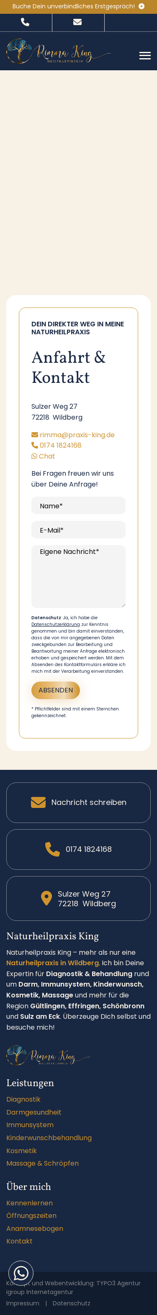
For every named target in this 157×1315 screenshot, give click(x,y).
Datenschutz (71, 1303)
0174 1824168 (56, 445)
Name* (51, 506)
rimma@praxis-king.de (73, 435)
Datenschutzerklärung (55, 624)
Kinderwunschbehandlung (49, 1138)
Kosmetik (21, 1151)
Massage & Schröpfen (42, 1163)
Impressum (22, 1303)
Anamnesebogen (34, 1228)
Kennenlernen (29, 1203)
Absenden (56, 690)
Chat (43, 456)
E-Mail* (52, 530)
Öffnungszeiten (31, 1215)
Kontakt (19, 1241)
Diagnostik (23, 1099)
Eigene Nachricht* (69, 552)
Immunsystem (30, 1125)
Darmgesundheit (34, 1112)
